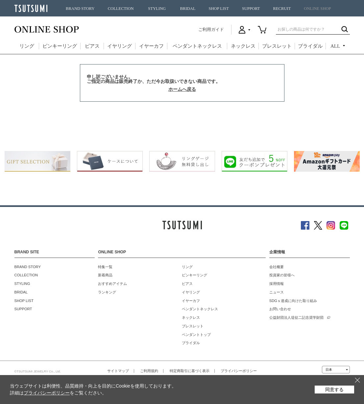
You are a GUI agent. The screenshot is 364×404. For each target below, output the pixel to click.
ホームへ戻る (182, 89)
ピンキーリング (59, 46)
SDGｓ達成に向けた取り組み (293, 301)
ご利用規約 (149, 371)
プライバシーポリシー (239, 371)
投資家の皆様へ (282, 275)
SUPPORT (251, 8)
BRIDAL (188, 8)
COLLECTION (121, 8)
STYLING (157, 8)
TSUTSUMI (30, 8)
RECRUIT (282, 8)
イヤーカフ (151, 46)
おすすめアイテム (112, 284)
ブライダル (310, 46)
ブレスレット (277, 46)
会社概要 (276, 267)
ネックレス (243, 46)
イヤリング (119, 46)
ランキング (107, 292)
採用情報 (276, 284)
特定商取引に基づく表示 (189, 371)
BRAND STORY (80, 8)
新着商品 (105, 275)
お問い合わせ (280, 309)
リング (26, 46)
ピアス (92, 46)
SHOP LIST (218, 8)
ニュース (276, 292)
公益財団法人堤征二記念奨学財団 (296, 317)
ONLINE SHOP (317, 8)
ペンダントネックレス (197, 46)
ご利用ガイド (211, 29)
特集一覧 (105, 267)
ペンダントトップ (196, 335)
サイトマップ (118, 371)
